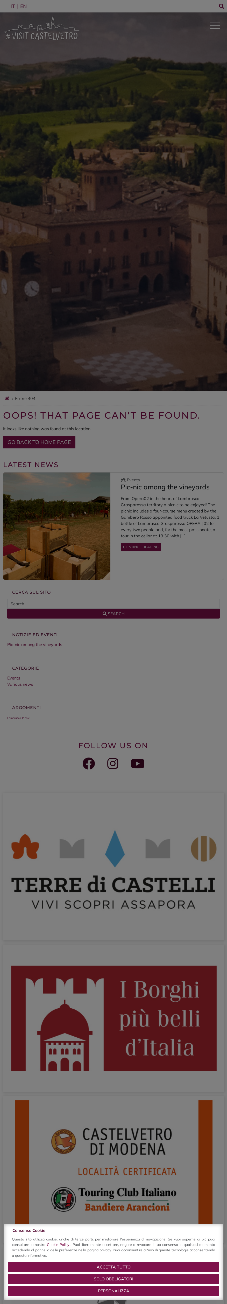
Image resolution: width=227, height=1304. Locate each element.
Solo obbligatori (113, 1278)
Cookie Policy (58, 1244)
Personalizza (113, 1290)
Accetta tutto (114, 1267)
